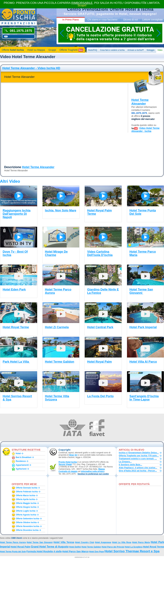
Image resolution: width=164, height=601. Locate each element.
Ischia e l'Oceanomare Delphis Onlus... (139, 452)
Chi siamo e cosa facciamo (102, 19)
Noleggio (150, 50)
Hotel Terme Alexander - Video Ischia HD (31, 68)
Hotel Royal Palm (20, 546)
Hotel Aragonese (103, 542)
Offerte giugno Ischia (26, 507)
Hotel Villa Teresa (64, 542)
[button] (93, 474)
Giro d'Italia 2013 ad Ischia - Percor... (138, 471)
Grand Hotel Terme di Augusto (50, 546)
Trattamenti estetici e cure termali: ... (138, 458)
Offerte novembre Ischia (27, 526)
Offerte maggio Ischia (26, 503)
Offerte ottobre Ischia (26, 522)
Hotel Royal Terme (153, 546)
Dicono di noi (130, 19)
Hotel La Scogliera (133, 547)
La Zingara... (125, 462)
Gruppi (52, 49)
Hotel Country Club (84, 542)
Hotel (18, 453)
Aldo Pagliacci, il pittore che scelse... (138, 468)
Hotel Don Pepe (96, 551)
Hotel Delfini (75, 547)
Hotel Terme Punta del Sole (13, 551)
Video (159, 50)
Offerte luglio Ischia (25, 511)
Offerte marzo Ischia (25, 495)
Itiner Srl (73, 455)
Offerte (13, 49)
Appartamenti (22, 465)
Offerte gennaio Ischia (26, 488)
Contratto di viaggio (68, 471)
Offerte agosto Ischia (26, 515)
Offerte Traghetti (71, 50)
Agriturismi (21, 469)
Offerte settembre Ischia (27, 518)
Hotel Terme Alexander (38, 167)
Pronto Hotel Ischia (68, 462)
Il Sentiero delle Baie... (130, 465)
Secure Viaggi (65, 464)
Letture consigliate (152, 19)
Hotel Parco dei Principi (113, 547)
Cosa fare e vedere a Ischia (112, 50)
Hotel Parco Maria (141, 542)
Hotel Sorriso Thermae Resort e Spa (131, 551)
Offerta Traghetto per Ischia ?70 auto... (139, 455)
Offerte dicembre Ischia (27, 530)
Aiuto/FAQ (92, 50)
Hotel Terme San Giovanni (40, 542)
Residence (21, 461)
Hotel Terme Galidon (91, 547)
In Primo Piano (70, 19)
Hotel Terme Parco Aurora (13, 542)
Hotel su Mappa (36, 49)
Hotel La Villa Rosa (121, 542)
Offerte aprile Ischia (25, 499)
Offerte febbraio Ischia (27, 491)
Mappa (101, 469)
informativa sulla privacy (92, 471)
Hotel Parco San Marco (75, 551)
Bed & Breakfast (23, 457)
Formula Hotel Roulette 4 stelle (44, 551)
